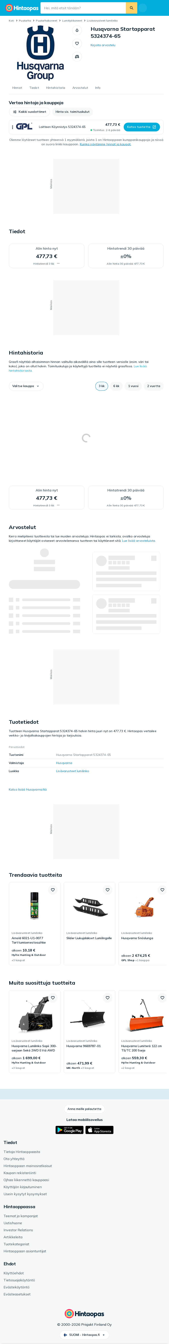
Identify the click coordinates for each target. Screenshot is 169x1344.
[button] (77, 30)
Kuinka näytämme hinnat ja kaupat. (105, 144)
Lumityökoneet (72, 20)
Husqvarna (64, 763)
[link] (35, 923)
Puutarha (25, 20)
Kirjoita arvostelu (103, 45)
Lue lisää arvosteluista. (139, 541)
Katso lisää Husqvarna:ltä (28, 789)
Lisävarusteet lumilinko (102, 20)
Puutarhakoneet (46, 20)
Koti (11, 20)
